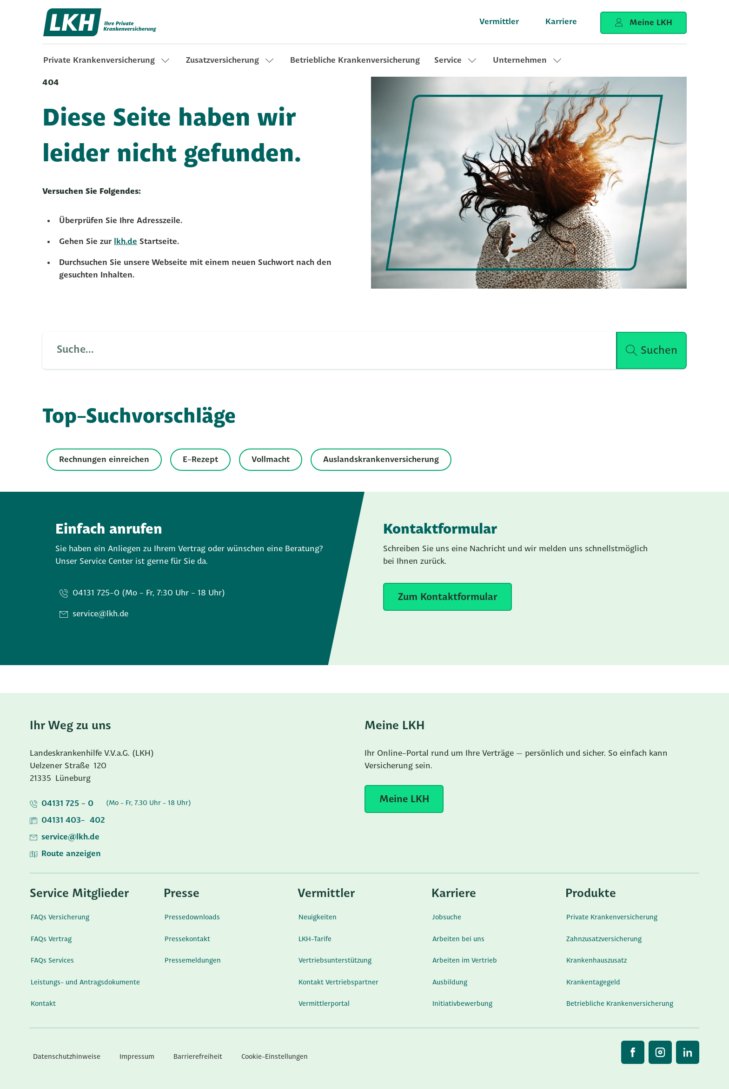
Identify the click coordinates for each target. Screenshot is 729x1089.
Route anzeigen (71, 854)
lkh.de (125, 242)
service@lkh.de (70, 837)
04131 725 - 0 (67, 803)
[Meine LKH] (404, 799)
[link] (107, 60)
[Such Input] (324, 350)
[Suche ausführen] (651, 350)
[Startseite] (100, 22)
